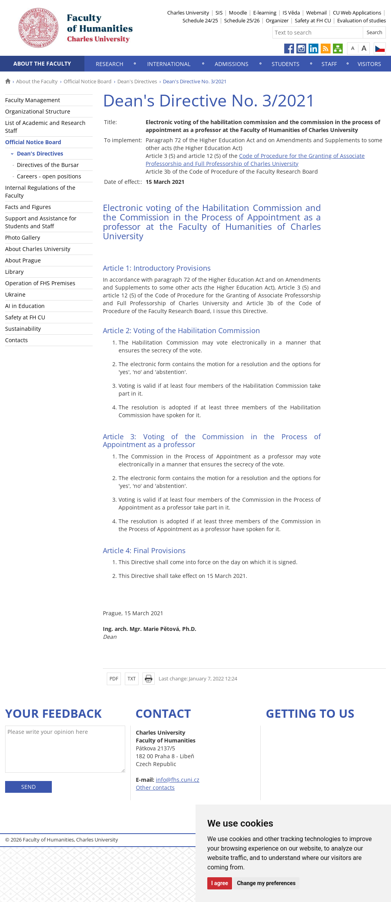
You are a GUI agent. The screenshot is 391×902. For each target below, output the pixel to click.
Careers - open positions (49, 176)
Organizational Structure (37, 111)
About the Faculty (42, 63)
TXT (132, 678)
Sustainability (23, 328)
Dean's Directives (137, 81)
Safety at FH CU (313, 20)
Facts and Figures (28, 207)
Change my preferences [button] (266, 883)
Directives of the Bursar (48, 165)
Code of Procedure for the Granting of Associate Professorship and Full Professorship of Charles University (255, 159)
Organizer (277, 20)
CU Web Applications (357, 12)
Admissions (231, 64)
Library (14, 271)
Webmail (316, 12)
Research (109, 64)
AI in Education (25, 306)
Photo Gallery (22, 237)
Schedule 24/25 (200, 20)
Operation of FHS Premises (40, 283)
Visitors (369, 64)
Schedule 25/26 (241, 20)
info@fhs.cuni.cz (177, 779)
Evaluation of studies (361, 20)
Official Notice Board (87, 81)
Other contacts (155, 787)
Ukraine (15, 294)
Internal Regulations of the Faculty (40, 191)
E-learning (264, 12)
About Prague (23, 260)
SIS (219, 12)
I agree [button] (219, 883)
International (168, 64)
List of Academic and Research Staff (45, 126)
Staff (329, 64)
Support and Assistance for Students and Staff (41, 222)
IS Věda (291, 12)
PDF (114, 678)
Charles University (188, 12)
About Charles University (37, 249)
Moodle (238, 12)
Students (286, 64)
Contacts (16, 340)
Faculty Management (32, 100)
